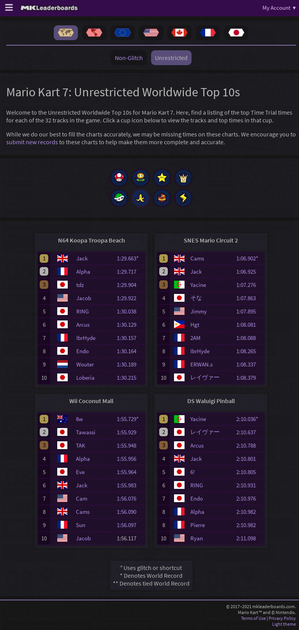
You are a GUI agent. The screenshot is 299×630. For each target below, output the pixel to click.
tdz (80, 284)
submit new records (32, 142)
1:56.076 (130, 498)
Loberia (85, 377)
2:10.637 (249, 432)
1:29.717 (130, 271)
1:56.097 (130, 525)
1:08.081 (249, 324)
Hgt (194, 324)
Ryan (196, 538)
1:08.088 (249, 338)
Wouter (85, 364)
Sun (80, 525)
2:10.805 (249, 472)
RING (82, 311)
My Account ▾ (279, 7)
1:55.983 (130, 485)
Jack (82, 258)
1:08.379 (249, 377)
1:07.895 (249, 311)
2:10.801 (249, 458)
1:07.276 (249, 284)
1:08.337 (249, 364)
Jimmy (198, 311)
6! (192, 472)
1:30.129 (130, 324)
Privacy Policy (282, 618)
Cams (197, 258)
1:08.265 (249, 351)
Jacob (83, 298)
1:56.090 (130, 511)
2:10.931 (249, 485)
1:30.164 (130, 351)
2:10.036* (249, 419)
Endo (82, 351)
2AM (195, 338)
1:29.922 (130, 298)
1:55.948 (130, 445)
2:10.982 (249, 511)
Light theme (284, 624)
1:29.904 (130, 284)
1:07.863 (249, 298)
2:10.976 (249, 498)
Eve (80, 472)
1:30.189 (130, 364)
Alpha (83, 271)
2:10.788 (249, 445)
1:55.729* (130, 419)
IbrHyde (85, 338)
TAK (80, 445)
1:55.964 (130, 472)
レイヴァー (205, 377)
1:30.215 (130, 377)
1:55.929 (130, 432)
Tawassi (85, 432)
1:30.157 (130, 338)
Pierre (197, 525)
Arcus (83, 324)
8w (79, 419)
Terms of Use (253, 618)
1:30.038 (130, 311)
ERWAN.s (201, 364)
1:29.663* (130, 258)
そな (196, 297)
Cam (81, 498)
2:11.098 (249, 538)
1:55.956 (130, 458)
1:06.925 (249, 271)
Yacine (198, 284)
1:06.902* (249, 258)
